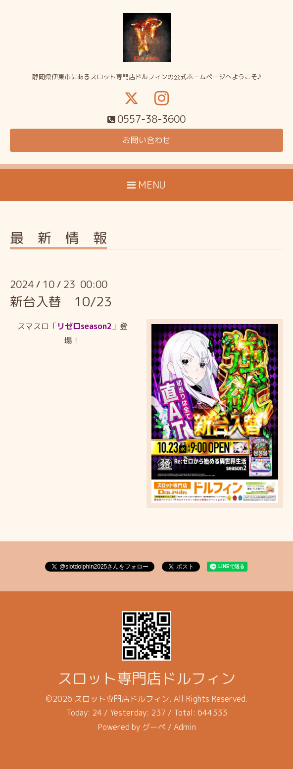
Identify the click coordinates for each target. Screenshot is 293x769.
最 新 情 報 (58, 239)
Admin (185, 726)
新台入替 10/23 (61, 301)
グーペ (154, 726)
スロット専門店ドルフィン (146, 678)
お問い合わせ (146, 140)
